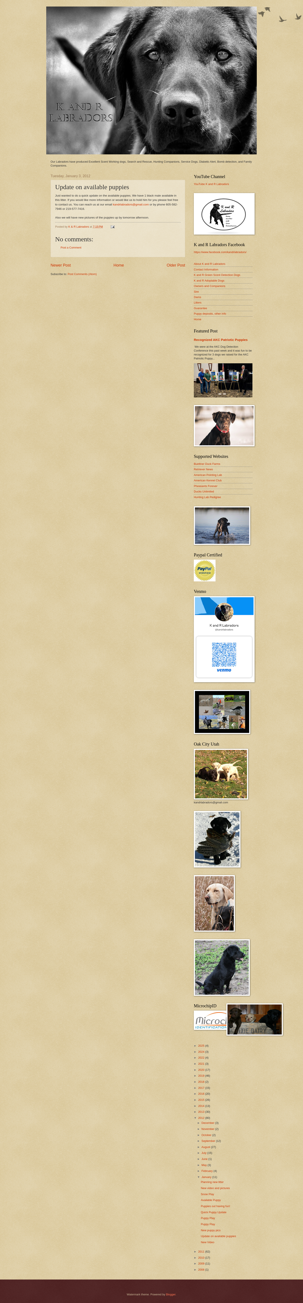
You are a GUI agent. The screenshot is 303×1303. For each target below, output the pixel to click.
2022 (201, 1057)
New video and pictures (215, 1188)
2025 (201, 1045)
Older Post (176, 265)
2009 (201, 1263)
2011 (201, 1251)
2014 (201, 1106)
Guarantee (200, 308)
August (206, 1147)
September (208, 1141)
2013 (201, 1111)
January (206, 1177)
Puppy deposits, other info (210, 313)
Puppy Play (208, 1218)
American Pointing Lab (208, 475)
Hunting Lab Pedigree (207, 497)
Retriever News (203, 469)
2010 (201, 1257)
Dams (197, 297)
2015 (201, 1099)
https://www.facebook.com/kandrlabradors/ (220, 252)
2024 (201, 1051)
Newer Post (61, 265)
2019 (201, 1075)
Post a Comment (71, 247)
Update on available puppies (218, 1236)
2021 (201, 1063)
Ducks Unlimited (204, 491)
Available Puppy (211, 1200)
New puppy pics (211, 1230)
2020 (201, 1069)
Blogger (171, 1294)
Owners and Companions (209, 286)
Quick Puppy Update (213, 1212)
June (204, 1159)
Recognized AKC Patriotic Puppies (221, 340)
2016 (201, 1093)
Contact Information (206, 269)
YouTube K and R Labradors (211, 184)
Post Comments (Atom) (82, 274)
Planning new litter (212, 1182)
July (204, 1153)
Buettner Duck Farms (207, 463)
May (204, 1165)
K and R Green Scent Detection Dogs (217, 275)
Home (119, 265)
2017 (201, 1087)
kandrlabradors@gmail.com (131, 204)
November (208, 1129)
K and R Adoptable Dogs (209, 280)
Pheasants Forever (205, 486)
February (207, 1171)
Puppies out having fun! (215, 1206)
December (208, 1122)
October (206, 1135)
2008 (201, 1269)
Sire (196, 291)
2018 (201, 1081)
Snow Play (207, 1194)
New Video (207, 1242)
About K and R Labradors (209, 263)
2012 (201, 1117)
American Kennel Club (208, 480)
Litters (197, 302)
